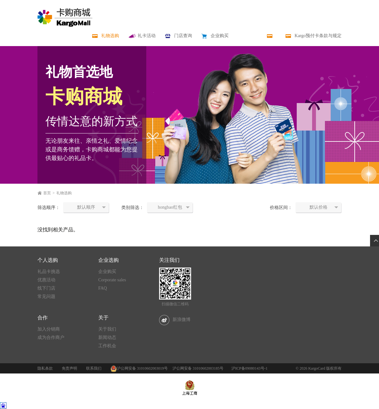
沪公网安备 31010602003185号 (198, 368)
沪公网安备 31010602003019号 (142, 368)
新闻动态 (107, 337)
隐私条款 (45, 368)
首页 (47, 193)
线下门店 (46, 288)
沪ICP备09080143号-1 (249, 368)
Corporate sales (112, 279)
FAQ (102, 288)
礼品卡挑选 (48, 271)
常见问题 (46, 296)
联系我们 (93, 368)
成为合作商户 (50, 337)
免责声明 (69, 368)
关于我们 (107, 329)
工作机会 (107, 345)
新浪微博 (174, 319)
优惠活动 (46, 279)
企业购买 (107, 271)
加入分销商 (48, 329)
